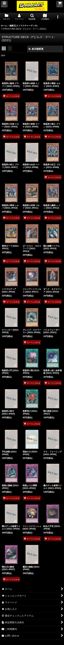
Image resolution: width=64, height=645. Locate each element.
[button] (4, 4)
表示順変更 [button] (36, 49)
